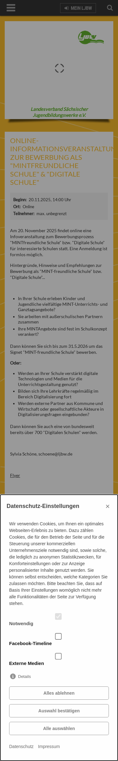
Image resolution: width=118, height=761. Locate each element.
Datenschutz (21, 746)
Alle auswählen (59, 728)
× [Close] (107, 506)
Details (24, 676)
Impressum (49, 746)
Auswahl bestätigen (59, 710)
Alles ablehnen (59, 693)
